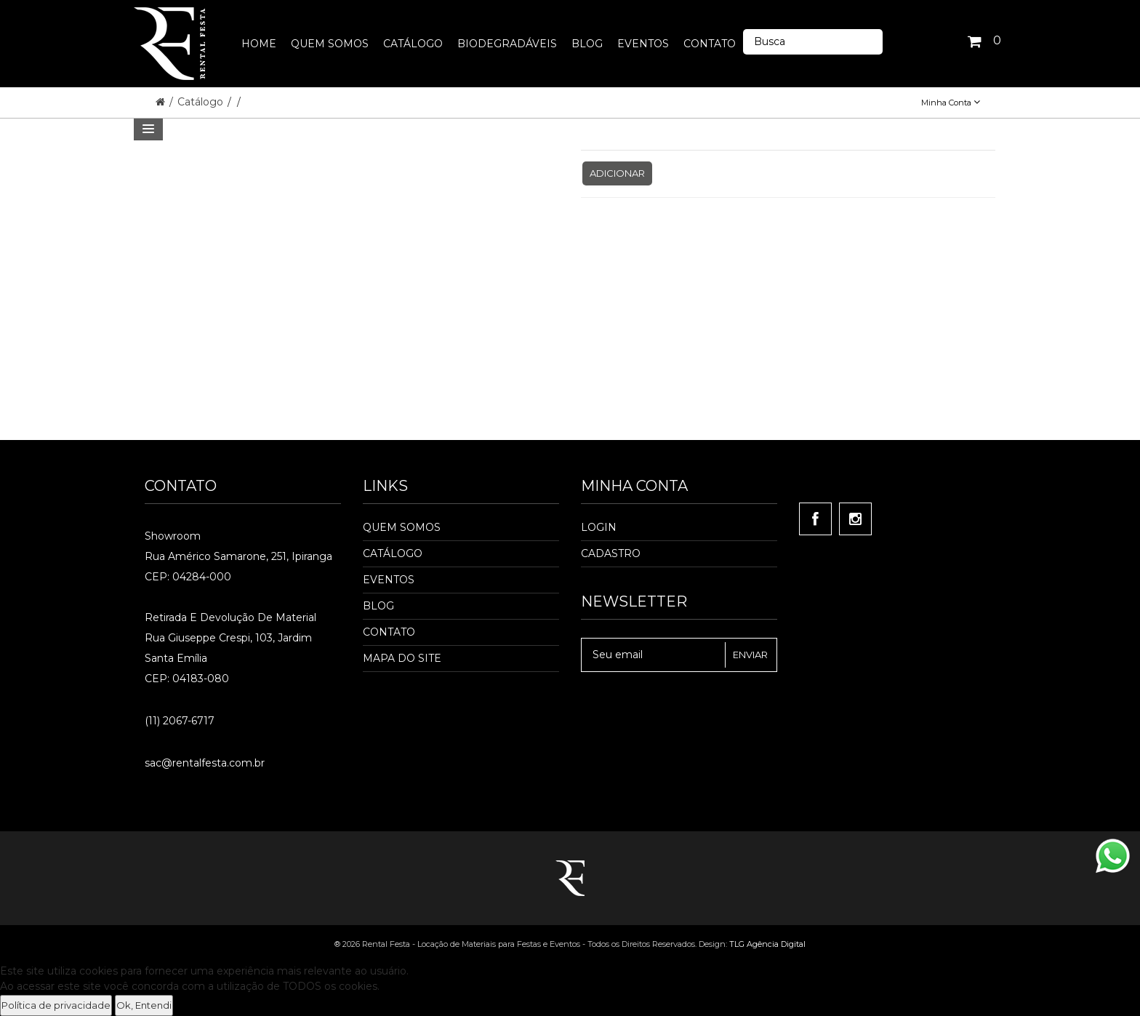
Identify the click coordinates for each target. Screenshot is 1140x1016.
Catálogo (201, 101)
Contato (389, 632)
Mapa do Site (402, 658)
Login (599, 527)
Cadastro (611, 553)
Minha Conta (950, 102)
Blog (378, 605)
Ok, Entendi (144, 1005)
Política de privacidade (56, 1005)
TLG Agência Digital (767, 944)
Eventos (388, 579)
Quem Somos (402, 527)
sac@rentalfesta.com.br (205, 762)
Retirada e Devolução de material (230, 617)
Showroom (173, 536)
